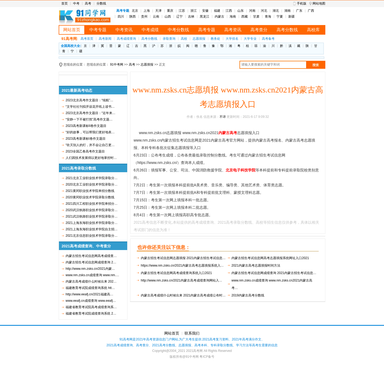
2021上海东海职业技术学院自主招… (92, 229)
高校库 (313, 29)
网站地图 (319, 3)
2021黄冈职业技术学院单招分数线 (90, 191)
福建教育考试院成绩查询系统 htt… (90, 288)
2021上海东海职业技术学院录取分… (92, 223)
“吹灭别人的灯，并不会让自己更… (90, 145)
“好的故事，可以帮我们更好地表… (90, 132)
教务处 (215, 39)
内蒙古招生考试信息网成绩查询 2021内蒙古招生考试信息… (273, 273)
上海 (146, 11)
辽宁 (179, 16)
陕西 (132, 16)
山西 (168, 16)
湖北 (276, 11)
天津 (158, 11)
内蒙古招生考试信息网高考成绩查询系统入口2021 (176, 273)
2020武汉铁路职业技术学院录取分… (92, 210)
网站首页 (71, 29)
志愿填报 (199, 39)
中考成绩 (150, 29)
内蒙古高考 (227, 133)
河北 (264, 11)
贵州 (144, 16)
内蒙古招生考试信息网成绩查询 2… (91, 262)
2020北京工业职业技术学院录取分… (92, 184)
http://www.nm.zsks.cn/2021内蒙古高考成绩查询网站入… (181, 280)
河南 (252, 11)
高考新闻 (105, 39)
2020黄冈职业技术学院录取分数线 (90, 197)
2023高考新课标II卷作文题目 (86, 126)
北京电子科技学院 (240, 170)
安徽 (205, 11)
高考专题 (206, 29)
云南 (156, 16)
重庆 (170, 11)
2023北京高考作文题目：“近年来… (90, 113)
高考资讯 (232, 29)
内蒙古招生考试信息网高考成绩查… (91, 256)
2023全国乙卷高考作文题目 (85, 151)
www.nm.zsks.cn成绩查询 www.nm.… (92, 275)
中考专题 (97, 29)
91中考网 (116, 64)
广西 (311, 11)
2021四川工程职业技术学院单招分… (92, 204)
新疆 (291, 16)
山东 (240, 11)
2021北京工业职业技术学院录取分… (92, 178)
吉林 (191, 16)
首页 (64, 3)
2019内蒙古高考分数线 (247, 295)
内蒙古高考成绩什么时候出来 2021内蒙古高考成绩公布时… (183, 295)
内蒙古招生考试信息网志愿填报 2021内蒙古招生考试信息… (183, 258)
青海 (268, 16)
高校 (184, 39)
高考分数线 (287, 29)
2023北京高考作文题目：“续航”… (89, 100)
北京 (135, 11)
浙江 (193, 11)
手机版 (301, 3)
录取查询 (169, 39)
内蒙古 (219, 16)
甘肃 (256, 16)
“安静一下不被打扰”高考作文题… (89, 119)
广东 (299, 11)
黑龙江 (204, 16)
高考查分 (258, 29)
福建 (217, 11)
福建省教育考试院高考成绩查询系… (91, 307)
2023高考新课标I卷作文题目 (86, 138)
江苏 (182, 11)
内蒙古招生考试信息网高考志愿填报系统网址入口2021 (270, 258)
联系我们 (192, 333)
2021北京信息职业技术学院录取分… (92, 236)
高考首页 (87, 39)
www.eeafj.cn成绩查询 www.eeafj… (91, 301)
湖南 (287, 11)
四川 (121, 16)
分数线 (101, 3)
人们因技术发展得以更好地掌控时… (91, 158)
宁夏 (280, 16)
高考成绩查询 (126, 39)
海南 (233, 16)
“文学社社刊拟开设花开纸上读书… (90, 106)
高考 (88, 3)
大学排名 (232, 39)
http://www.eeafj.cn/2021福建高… (89, 294)
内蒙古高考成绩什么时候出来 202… (91, 281)
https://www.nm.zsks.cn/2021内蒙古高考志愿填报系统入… (182, 265)
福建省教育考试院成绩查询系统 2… (91, 313)
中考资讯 (124, 29)
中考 (76, 3)
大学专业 (250, 39)
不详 (222, 117)
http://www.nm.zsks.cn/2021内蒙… (90, 269)
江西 (229, 11)
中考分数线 (178, 29)
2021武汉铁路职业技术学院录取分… (92, 216)
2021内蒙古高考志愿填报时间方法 (255, 265)
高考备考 (268, 39)
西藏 (244, 16)
